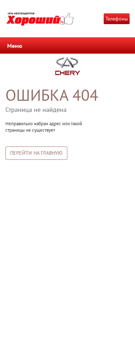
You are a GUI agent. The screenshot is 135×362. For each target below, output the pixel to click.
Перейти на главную (36, 153)
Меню (14, 45)
